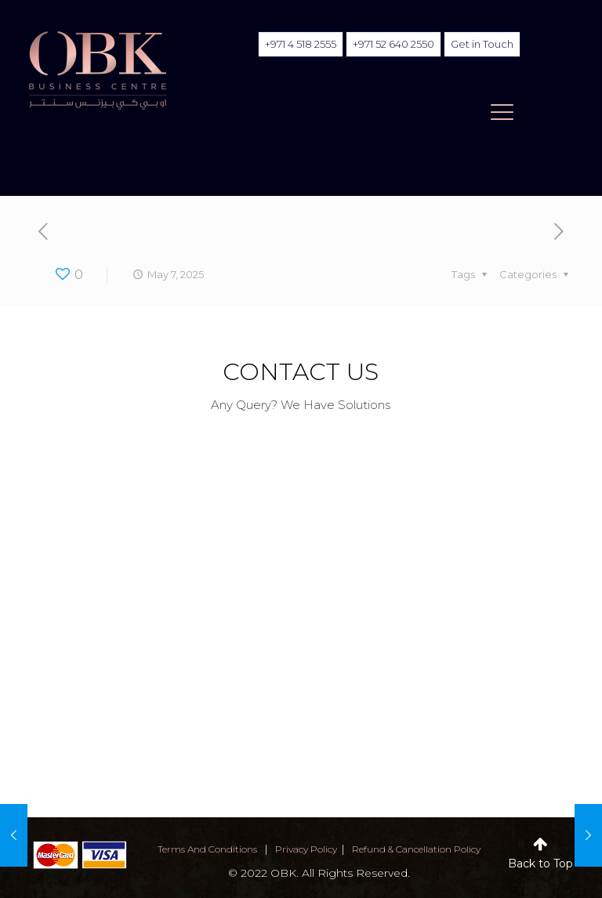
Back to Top (540, 863)
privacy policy (306, 849)
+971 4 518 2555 (300, 44)
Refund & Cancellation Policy (416, 849)
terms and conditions (207, 849)
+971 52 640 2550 (393, 44)
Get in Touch (482, 44)
